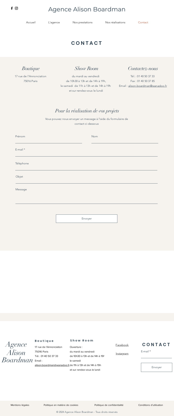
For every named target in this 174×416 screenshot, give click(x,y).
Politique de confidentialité (108, 405)
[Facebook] (12, 8)
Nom (94, 136)
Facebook (122, 345)
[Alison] (16, 353)
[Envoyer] (86, 218)
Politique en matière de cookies (61, 405)
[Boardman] (17, 360)
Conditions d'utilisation (150, 405)
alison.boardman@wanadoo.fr (147, 86)
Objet (19, 176)
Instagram (122, 353)
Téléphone (22, 163)
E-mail (19, 149)
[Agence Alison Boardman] (87, 9)
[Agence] (16, 344)
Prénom (20, 136)
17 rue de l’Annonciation (49, 346)
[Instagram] (16, 8)
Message (21, 189)
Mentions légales (20, 405)
